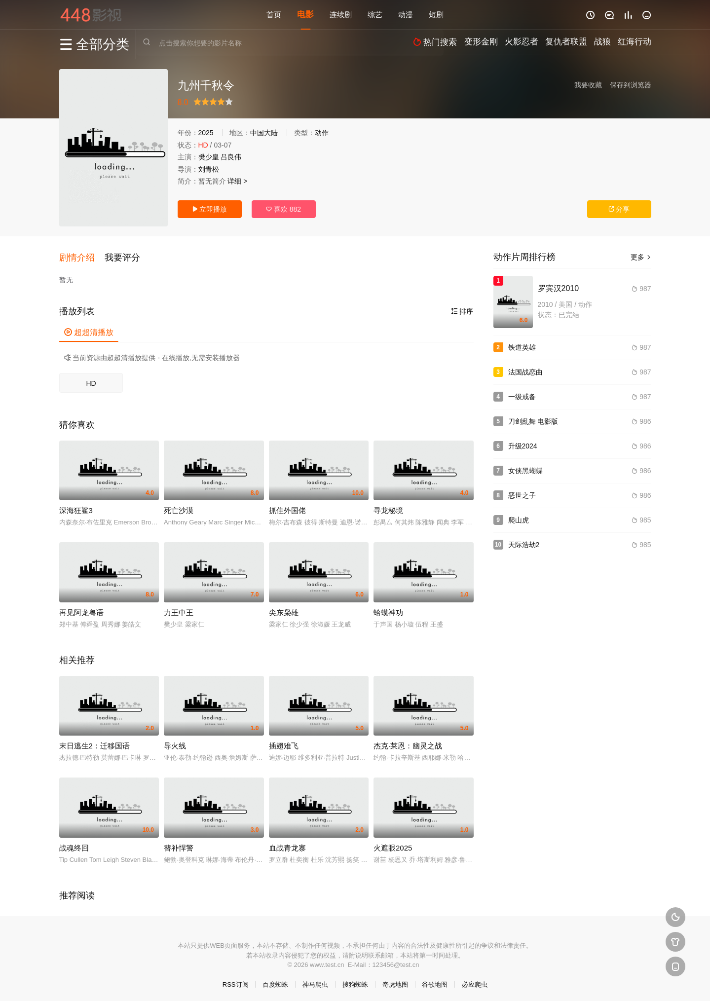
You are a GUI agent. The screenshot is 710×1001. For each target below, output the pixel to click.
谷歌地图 (435, 981)
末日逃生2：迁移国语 (94, 743)
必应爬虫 (474, 981)
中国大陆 (264, 133)
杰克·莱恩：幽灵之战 (408, 743)
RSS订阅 (236, 981)
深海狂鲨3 (76, 507)
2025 (206, 133)
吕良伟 (231, 157)
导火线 (175, 743)
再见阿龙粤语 (81, 609)
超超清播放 (88, 329)
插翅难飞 (284, 743)
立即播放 (209, 209)
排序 (462, 308)
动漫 (405, 14)
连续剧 (341, 14)
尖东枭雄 (284, 609)
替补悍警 (178, 845)
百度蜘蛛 (275, 981)
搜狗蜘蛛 (355, 981)
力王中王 (178, 609)
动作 (322, 133)
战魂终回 (74, 845)
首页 (273, 14)
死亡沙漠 (178, 507)
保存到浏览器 (630, 85)
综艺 (375, 14)
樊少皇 (208, 157)
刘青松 (208, 169)
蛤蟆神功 (388, 609)
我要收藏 (588, 85)
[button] (82, 256)
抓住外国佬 (287, 507)
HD (91, 380)
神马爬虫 (315, 981)
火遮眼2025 (393, 845)
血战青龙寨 (287, 845)
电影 (305, 14)
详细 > (237, 181)
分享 (619, 209)
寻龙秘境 (388, 507)
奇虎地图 (395, 981)
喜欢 (283, 209)
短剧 (436, 14)
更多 (641, 257)
